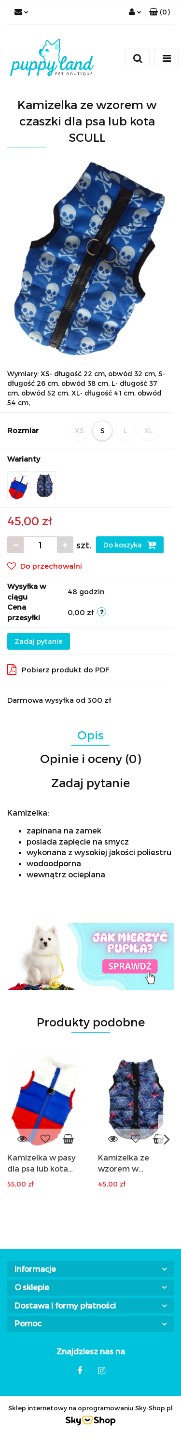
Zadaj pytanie (38, 641)
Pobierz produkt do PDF (58, 669)
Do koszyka (129, 545)
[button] (159, 12)
